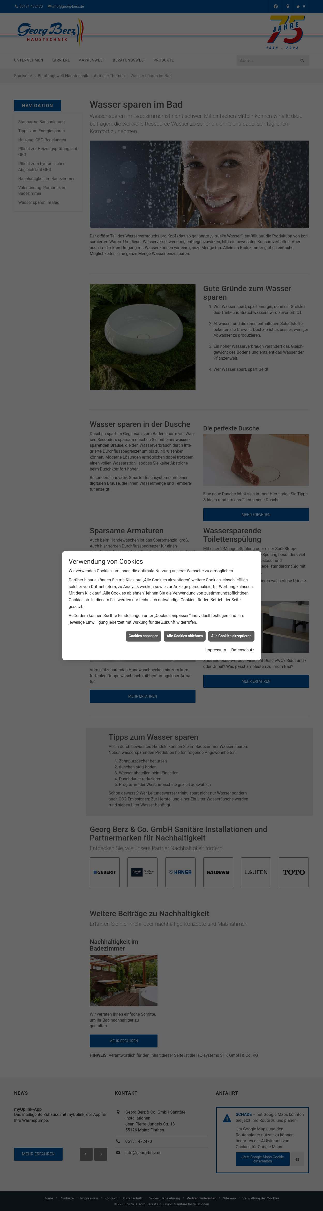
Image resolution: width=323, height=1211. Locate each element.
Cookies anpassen (144, 636)
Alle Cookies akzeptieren (231, 636)
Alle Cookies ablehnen (185, 636)
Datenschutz (242, 649)
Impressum (215, 649)
